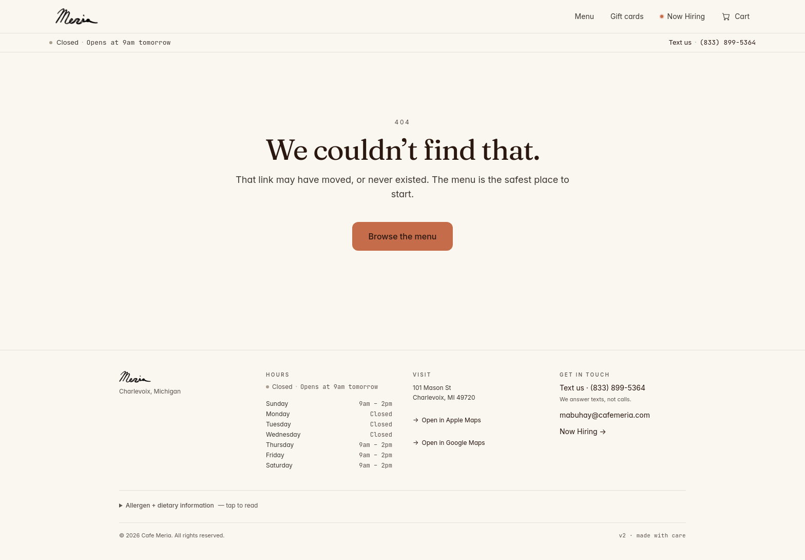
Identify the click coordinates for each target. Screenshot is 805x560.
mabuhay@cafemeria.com (605, 414)
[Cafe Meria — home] (76, 16)
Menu (584, 16)
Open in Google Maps (449, 443)
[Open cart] (735, 16)
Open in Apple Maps (447, 420)
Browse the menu (403, 236)
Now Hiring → (583, 431)
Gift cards (627, 16)
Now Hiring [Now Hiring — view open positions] (682, 16)
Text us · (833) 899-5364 (602, 387)
